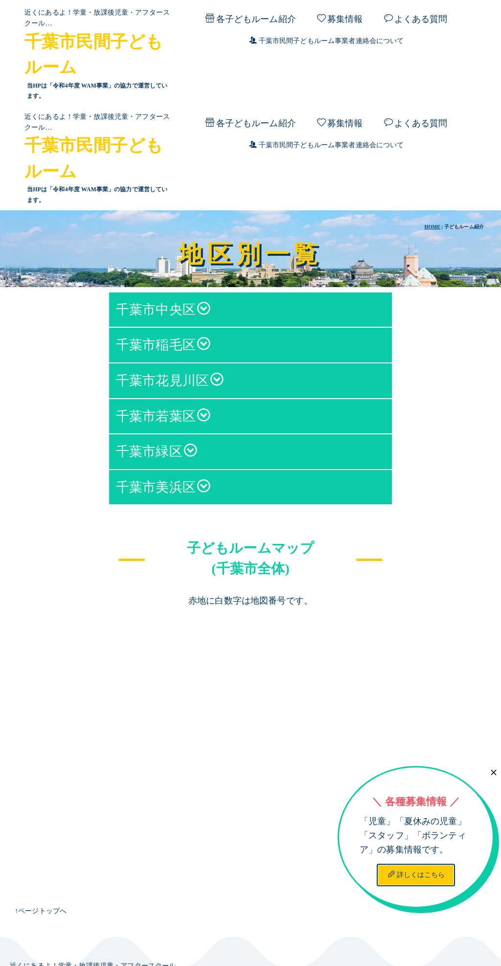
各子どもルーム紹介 (250, 19)
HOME (433, 123)
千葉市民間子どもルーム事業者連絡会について (326, 41)
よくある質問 (416, 19)
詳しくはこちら (416, 771)
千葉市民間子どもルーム (124, 883)
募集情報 (340, 19)
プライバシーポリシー (378, 937)
